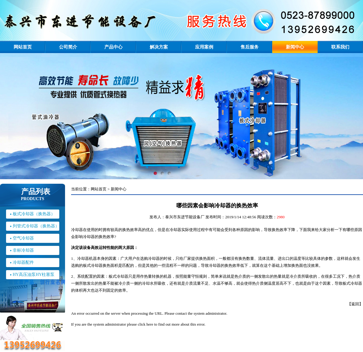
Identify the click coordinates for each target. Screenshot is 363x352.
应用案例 (204, 47)
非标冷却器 (23, 250)
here (149, 324)
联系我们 (340, 47)
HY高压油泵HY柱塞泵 (33, 274)
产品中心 (113, 47)
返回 (355, 304)
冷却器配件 (23, 262)
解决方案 (159, 47)
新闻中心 (295, 47)
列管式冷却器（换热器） (36, 226)
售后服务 (249, 47)
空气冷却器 (23, 238)
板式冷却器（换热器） (34, 214)
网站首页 (23, 47)
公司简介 (68, 47)
